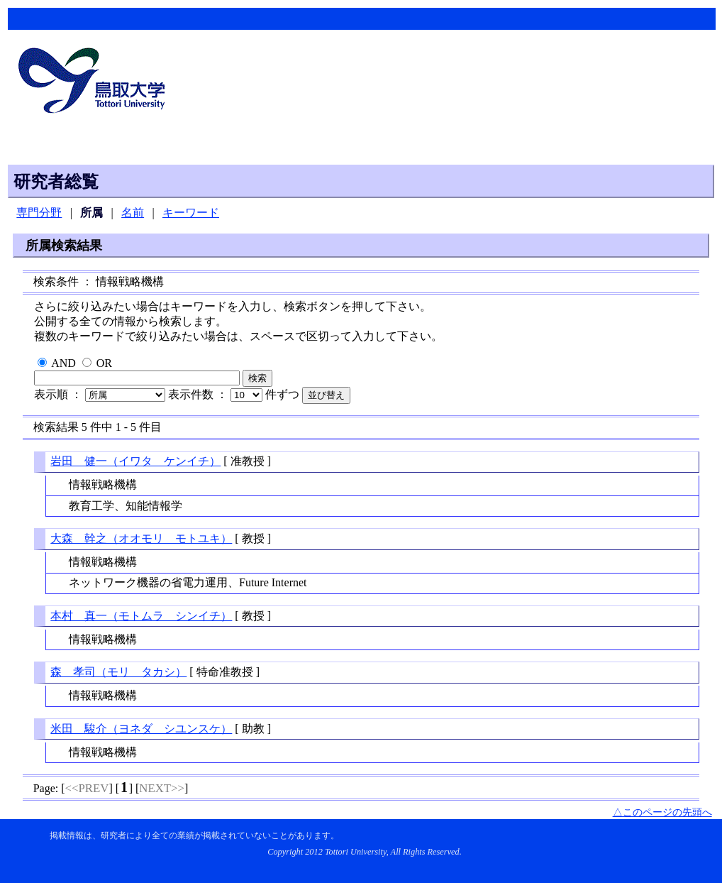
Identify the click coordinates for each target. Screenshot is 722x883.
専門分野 (39, 213)
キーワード (190, 213)
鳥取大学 (95, 82)
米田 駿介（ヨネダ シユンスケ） (141, 729)
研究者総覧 (56, 181)
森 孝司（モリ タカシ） (118, 672)
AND (63, 363)
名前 (132, 213)
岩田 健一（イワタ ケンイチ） (135, 461)
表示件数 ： (216, 394)
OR (104, 363)
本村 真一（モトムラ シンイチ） (141, 616)
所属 (91, 213)
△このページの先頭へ (662, 812)
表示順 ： (101, 394)
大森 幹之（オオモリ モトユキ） (141, 538)
